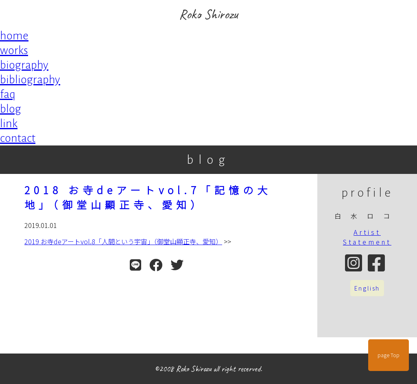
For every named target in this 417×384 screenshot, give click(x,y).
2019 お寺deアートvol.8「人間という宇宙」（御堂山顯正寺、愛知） (123, 241)
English (367, 288)
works (14, 50)
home (14, 36)
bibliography (30, 80)
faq (7, 94)
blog (10, 109)
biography (24, 65)
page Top (389, 355)
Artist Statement (367, 237)
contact (17, 138)
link (8, 123)
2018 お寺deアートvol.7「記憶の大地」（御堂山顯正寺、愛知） (147, 197)
